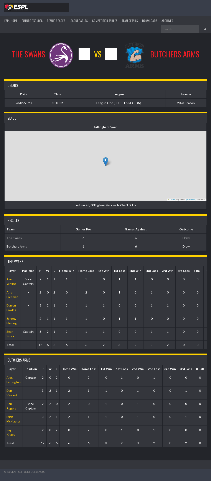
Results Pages (56, 20)
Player (11, 270)
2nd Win (135, 270)
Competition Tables (104, 20)
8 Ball (197, 270)
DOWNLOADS (149, 20)
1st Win (103, 270)
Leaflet (171, 200)
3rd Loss (184, 270)
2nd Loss (151, 270)
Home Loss (86, 270)
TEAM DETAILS (130, 20)
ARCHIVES (167, 20)
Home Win (66, 270)
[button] (105, 161)
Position (28, 270)
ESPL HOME (10, 20)
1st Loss (119, 270)
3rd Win (167, 270)
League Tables (78, 20)
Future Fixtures (32, 20)
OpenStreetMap (190, 200)
